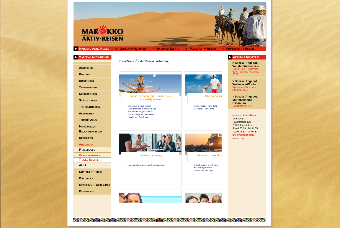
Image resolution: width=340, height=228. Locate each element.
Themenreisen (88, 87)
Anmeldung (86, 144)
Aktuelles (86, 67)
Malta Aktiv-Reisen (203, 48)
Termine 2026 (88, 120)
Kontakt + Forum (90, 171)
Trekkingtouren (89, 107)
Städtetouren (88, 100)
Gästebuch (86, 178)
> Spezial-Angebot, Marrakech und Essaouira (245, 100)
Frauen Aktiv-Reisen (240, 48)
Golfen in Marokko (133, 48)
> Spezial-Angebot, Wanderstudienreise (245, 64)
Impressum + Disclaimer (94, 185)
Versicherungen (89, 155)
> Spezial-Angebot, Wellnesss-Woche (245, 82)
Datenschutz (87, 191)
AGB (82, 165)
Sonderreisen (88, 94)
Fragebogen (87, 149)
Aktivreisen (86, 113)
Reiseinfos (86, 138)
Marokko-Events (167, 48)
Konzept (84, 74)
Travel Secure (89, 159)
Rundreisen (86, 81)
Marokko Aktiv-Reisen (94, 48)
